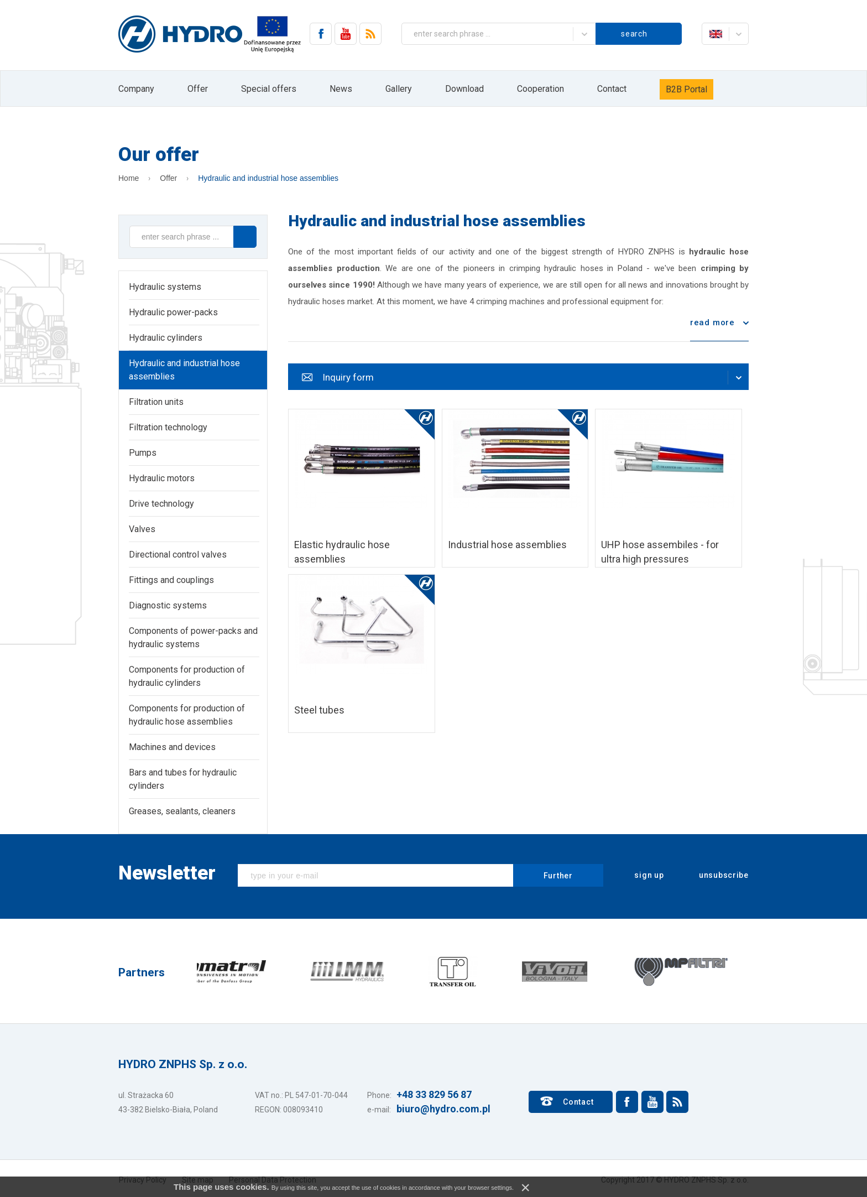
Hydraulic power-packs (173, 312)
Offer (197, 89)
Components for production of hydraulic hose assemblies (187, 715)
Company (136, 89)
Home (128, 178)
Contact (611, 89)
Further (558, 875)
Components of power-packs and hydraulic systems (193, 637)
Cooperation (540, 89)
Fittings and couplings (171, 580)
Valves (142, 529)
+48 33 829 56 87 (434, 1094)
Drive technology (161, 503)
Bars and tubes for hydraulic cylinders (183, 779)
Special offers (268, 89)
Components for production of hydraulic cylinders (187, 676)
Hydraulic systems (165, 287)
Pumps (142, 452)
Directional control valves (178, 554)
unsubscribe (716, 876)
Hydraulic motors (162, 478)
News (341, 89)
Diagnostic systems (168, 605)
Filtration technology (168, 427)
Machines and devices (172, 747)
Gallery (398, 89)
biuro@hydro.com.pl (443, 1109)
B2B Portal (686, 89)
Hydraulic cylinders (165, 337)
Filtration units (156, 402)
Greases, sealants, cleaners (182, 811)
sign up (642, 876)
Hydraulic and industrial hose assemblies (268, 178)
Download (464, 89)
